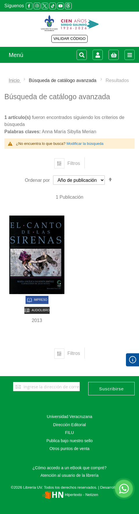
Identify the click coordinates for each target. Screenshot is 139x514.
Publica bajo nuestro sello (69, 440)
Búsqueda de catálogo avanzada (63, 80)
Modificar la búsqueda (84, 143)
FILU (69, 432)
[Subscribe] (111, 388)
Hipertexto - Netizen (69, 494)
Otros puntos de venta (70, 448)
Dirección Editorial (69, 424)
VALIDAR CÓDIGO (69, 38)
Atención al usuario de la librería (69, 475)
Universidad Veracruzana (69, 416)
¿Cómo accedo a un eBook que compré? (69, 467)
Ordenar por (37, 180)
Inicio (15, 80)
